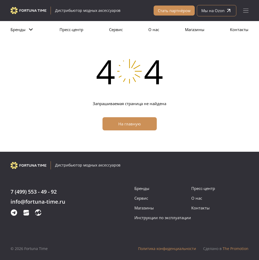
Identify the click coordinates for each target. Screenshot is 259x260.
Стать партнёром (174, 10)
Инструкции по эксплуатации (162, 217)
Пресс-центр (71, 29)
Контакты (239, 29)
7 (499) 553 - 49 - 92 (34, 192)
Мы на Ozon (216, 10)
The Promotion (225, 248)
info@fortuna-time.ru (38, 202)
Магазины (194, 29)
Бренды (18, 29)
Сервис (116, 29)
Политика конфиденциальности (167, 248)
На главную (129, 123)
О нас (153, 29)
